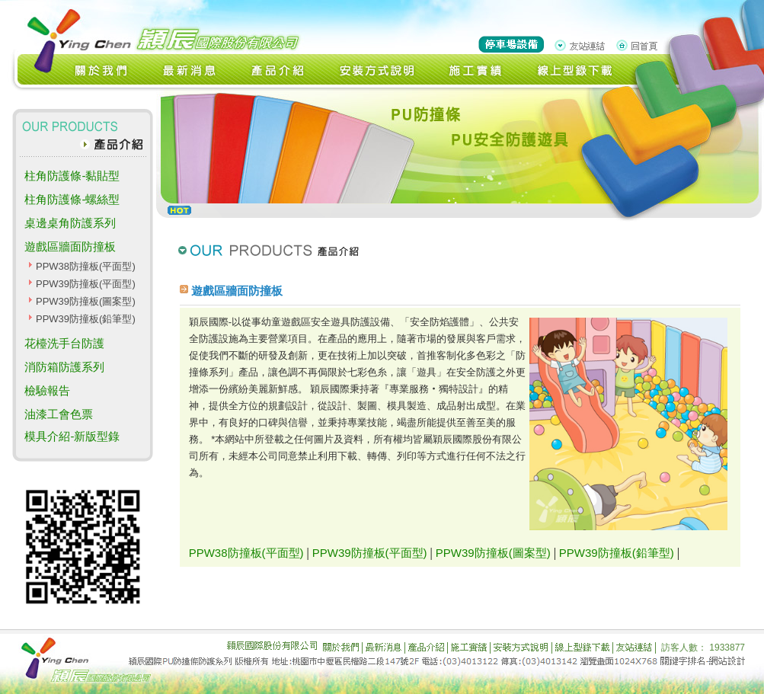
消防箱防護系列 (64, 366)
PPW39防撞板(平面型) (86, 283)
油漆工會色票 (58, 414)
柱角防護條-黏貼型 (72, 175)
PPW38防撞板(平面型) (86, 266)
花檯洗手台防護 (64, 343)
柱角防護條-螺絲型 (72, 199)
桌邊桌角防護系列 (70, 222)
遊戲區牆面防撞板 (70, 246)
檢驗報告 (47, 390)
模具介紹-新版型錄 (72, 436)
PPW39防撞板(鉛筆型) (86, 319)
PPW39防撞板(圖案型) (86, 301)
